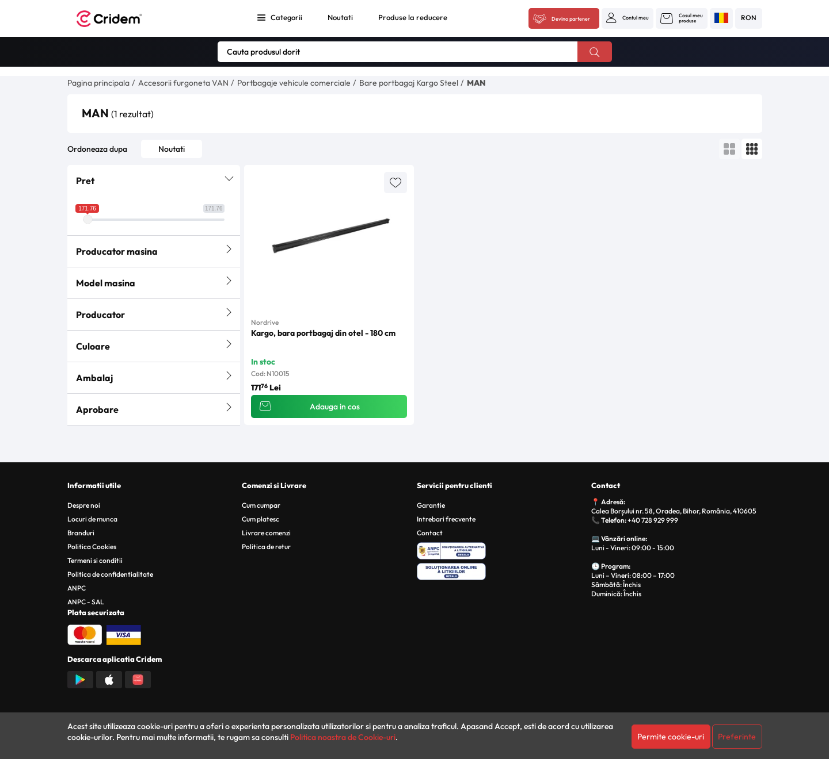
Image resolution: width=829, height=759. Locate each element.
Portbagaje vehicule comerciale (294, 83)
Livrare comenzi (266, 532)
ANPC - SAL (85, 601)
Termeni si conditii (95, 560)
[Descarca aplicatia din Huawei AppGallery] (138, 678)
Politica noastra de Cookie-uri (343, 737)
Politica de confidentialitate (110, 574)
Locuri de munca (92, 519)
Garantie (431, 505)
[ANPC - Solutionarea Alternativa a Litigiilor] (502, 549)
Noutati (340, 17)
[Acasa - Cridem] (122, 18)
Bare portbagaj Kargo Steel (408, 83)
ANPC (76, 588)
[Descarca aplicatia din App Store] (109, 678)
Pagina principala (98, 83)
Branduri (80, 532)
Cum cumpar (261, 505)
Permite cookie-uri (670, 736)
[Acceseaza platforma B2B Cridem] (564, 19)
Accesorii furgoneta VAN (183, 83)
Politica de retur (266, 546)
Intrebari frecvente (446, 519)
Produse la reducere (412, 17)
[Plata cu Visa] (124, 633)
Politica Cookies (91, 546)
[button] (627, 18)
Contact (430, 532)
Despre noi (83, 505)
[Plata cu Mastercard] (84, 633)
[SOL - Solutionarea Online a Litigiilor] (502, 569)
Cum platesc (260, 519)
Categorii (286, 17)
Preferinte (737, 736)
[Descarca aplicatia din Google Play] (80, 678)
